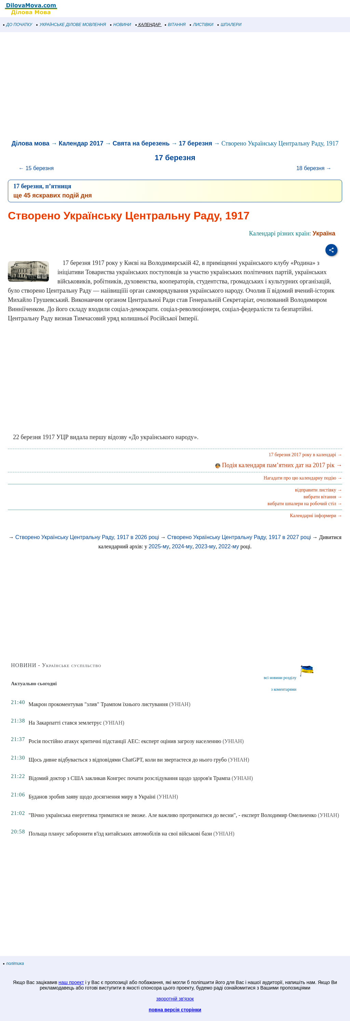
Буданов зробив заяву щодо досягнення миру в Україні (92, 797)
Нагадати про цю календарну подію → (303, 478)
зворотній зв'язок (175, 998)
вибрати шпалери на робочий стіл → (305, 503)
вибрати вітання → (323, 496)
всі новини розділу (280, 677)
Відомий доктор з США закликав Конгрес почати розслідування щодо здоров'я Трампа (129, 778)
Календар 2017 (81, 143)
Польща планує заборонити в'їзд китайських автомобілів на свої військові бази (120, 834)
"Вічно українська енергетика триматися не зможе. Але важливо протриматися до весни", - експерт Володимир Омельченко (172, 815)
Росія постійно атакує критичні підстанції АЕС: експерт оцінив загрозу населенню (124, 741)
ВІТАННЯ (175, 24)
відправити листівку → (318, 490)
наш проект (71, 982)
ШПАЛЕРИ (229, 24)
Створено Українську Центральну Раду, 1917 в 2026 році (87, 537)
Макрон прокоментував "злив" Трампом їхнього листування (98, 704)
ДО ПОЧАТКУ (17, 24)
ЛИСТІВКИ (201, 24)
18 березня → (314, 168)
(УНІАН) (179, 704)
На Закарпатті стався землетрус (65, 723)
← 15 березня (36, 168)
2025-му (159, 546)
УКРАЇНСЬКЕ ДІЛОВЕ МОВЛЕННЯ (71, 24)
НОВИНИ (120, 24)
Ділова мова (31, 143)
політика (13, 963)
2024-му (182, 546)
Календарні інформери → (316, 515)
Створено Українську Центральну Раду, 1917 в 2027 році (239, 537)
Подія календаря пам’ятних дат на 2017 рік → (278, 465)
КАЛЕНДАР (148, 24)
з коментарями (283, 689)
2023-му (205, 546)
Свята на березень (141, 143)
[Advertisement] (175, 87)
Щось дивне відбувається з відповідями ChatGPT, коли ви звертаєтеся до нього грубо (127, 760)
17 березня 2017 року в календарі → (305, 454)
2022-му (228, 546)
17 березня (195, 143)
